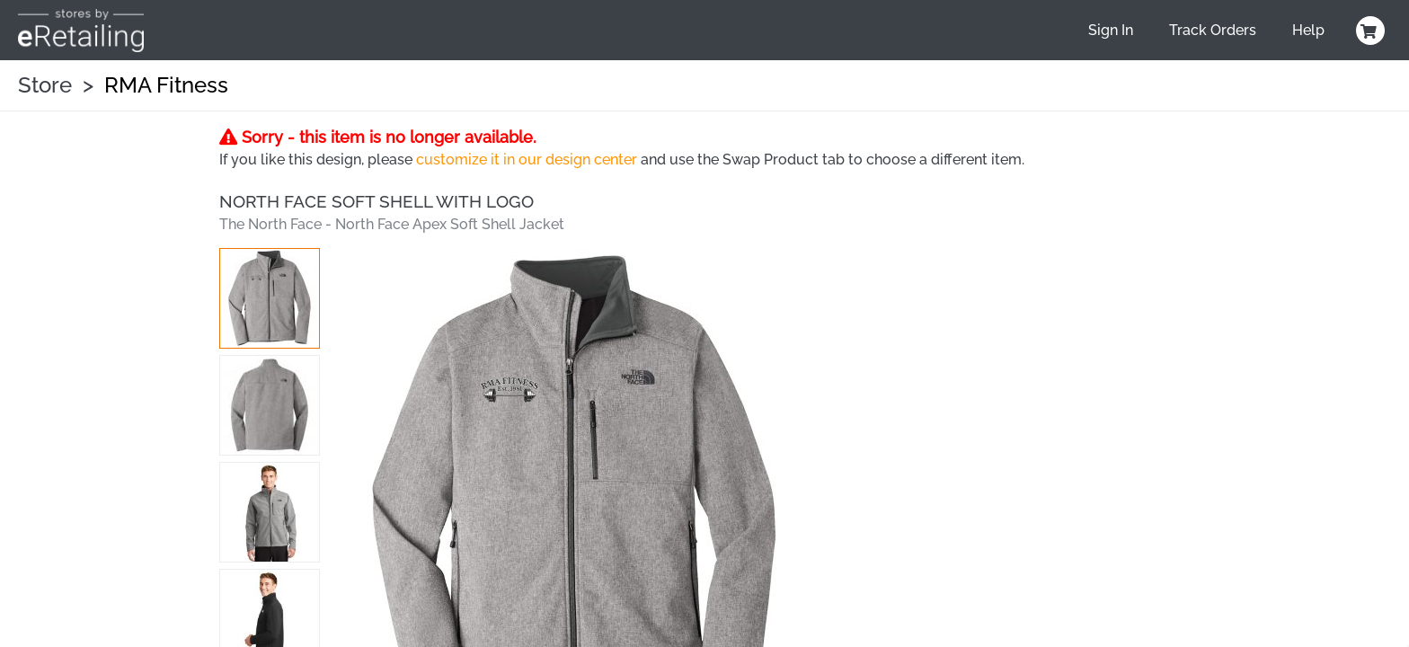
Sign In (1110, 30)
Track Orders (1212, 30)
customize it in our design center (526, 159)
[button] (269, 298)
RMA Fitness (166, 85)
